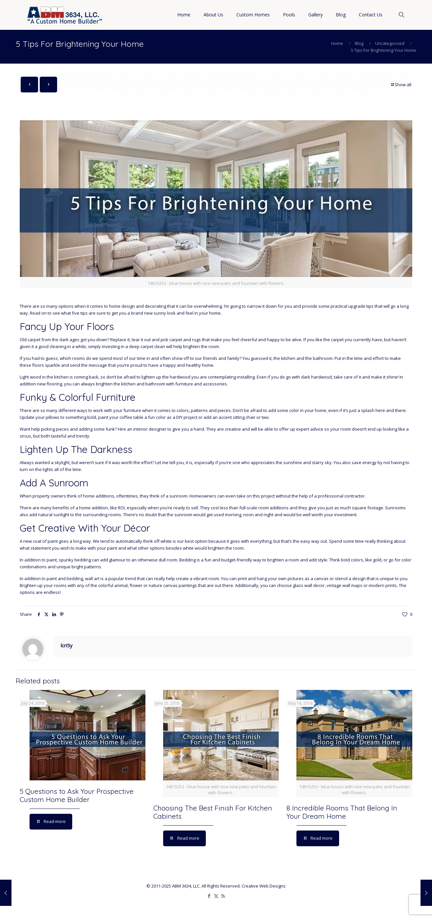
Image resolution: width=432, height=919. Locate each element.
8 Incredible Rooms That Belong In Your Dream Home (342, 812)
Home (337, 43)
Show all (400, 85)
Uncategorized (389, 43)
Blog (359, 43)
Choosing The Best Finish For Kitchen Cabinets (212, 812)
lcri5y (67, 645)
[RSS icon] (223, 895)
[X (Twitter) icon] (216, 895)
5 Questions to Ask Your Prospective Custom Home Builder (77, 795)
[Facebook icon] (209, 895)
